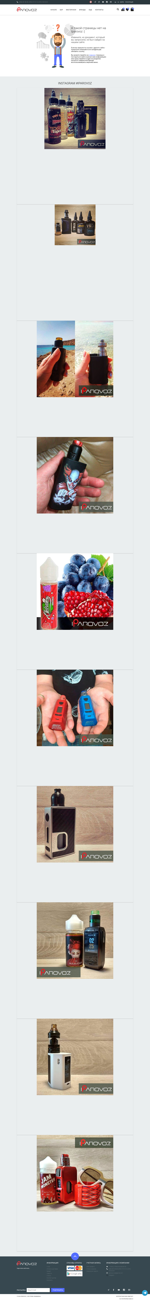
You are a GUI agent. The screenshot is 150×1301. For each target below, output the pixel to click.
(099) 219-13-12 (33, 2)
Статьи (49, 1275)
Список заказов (91, 1269)
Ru (115, 2)
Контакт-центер (51, 1278)
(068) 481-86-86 (23, 2)
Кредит (49, 1271)
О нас (48, 1266)
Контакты (50, 1280)
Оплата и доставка (52, 1269)
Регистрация (129, 2)
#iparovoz (84, 83)
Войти (122, 2)
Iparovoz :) (24, 1296)
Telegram (110, 1275)
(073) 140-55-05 (43, 2)
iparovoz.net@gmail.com (116, 1273)
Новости (49, 1273)
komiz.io (130, 1299)
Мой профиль (91, 1266)
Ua (118, 2)
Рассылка (21, 1290)
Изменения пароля (92, 1271)
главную (92, 55)
